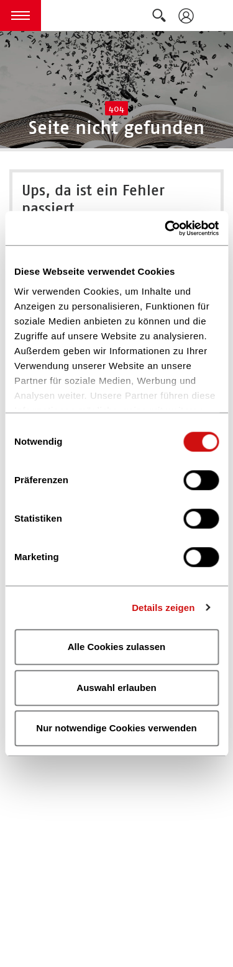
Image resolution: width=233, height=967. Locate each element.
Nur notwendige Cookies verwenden (116, 728)
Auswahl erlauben (116, 687)
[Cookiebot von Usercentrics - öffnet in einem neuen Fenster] (166, 228)
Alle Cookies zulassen (117, 646)
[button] (20, 15)
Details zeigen (163, 607)
